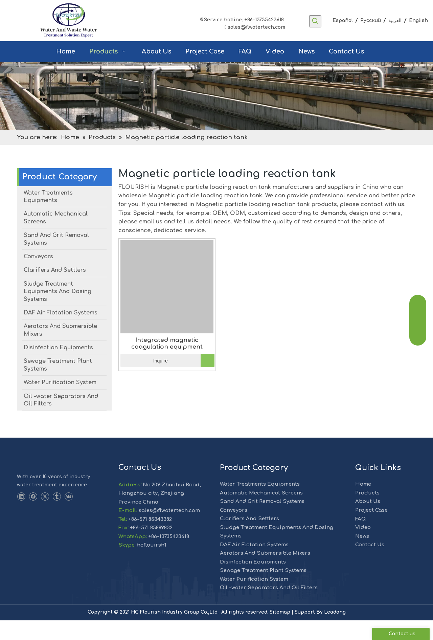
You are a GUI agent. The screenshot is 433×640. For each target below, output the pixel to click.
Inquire (144, 380)
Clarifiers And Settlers (249, 538)
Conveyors (233, 530)
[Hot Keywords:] (315, 21)
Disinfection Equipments (253, 581)
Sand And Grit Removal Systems (262, 521)
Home (363, 504)
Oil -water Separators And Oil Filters (269, 607)
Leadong (335, 631)
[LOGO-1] (29, 482)
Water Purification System (254, 599)
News (362, 556)
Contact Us (369, 564)
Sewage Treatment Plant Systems (263, 590)
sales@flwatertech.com (254, 27)
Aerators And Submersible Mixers (265, 573)
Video (363, 547)
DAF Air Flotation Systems (254, 564)
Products (367, 512)
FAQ (360, 539)
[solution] (216, 116)
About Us (367, 521)
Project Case (371, 530)
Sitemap (280, 631)
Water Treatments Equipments (260, 504)
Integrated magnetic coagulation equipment (167, 363)
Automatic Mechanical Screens (261, 512)
